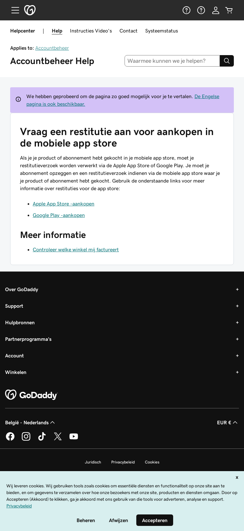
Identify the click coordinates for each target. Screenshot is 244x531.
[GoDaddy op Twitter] (58, 439)
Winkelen (15, 372)
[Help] (186, 10)
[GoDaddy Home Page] (31, 395)
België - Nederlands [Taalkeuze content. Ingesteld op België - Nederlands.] (30, 422)
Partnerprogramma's (28, 338)
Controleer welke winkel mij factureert (76, 249)
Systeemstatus (161, 30)
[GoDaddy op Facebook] (10, 439)
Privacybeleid (123, 462)
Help (57, 30)
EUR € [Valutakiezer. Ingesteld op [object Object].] (228, 422)
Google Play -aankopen (59, 215)
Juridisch (93, 462)
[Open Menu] (12, 10)
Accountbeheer (52, 47)
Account (14, 355)
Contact (128, 30)
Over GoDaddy (21, 289)
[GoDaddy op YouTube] (74, 439)
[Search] (227, 61)
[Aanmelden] (215, 10)
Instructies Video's (91, 30)
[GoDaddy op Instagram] (26, 439)
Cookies (152, 462)
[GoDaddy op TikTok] (42, 439)
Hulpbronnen (20, 322)
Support (14, 305)
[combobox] (172, 61)
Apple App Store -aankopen (63, 203)
